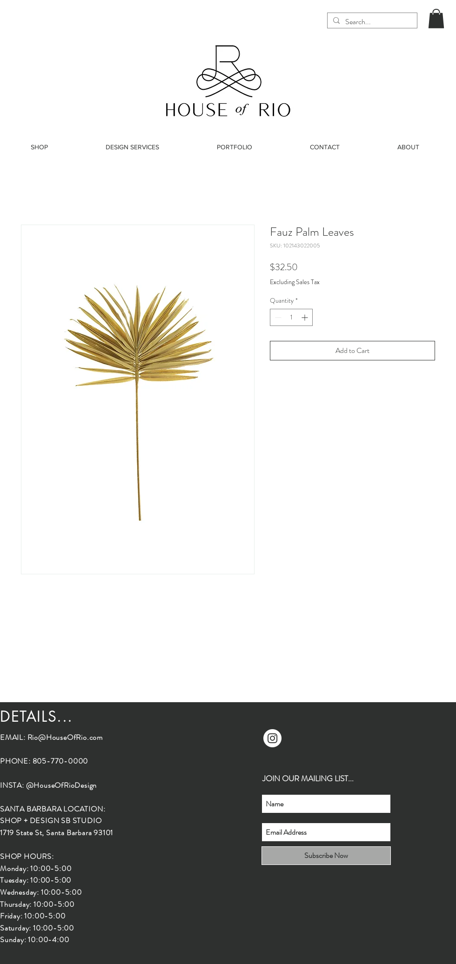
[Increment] (305, 317)
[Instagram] (272, 738)
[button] (436, 18)
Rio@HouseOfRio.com (65, 737)
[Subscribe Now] (326, 855)
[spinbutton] (291, 317)
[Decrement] (277, 317)
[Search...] (371, 22)
